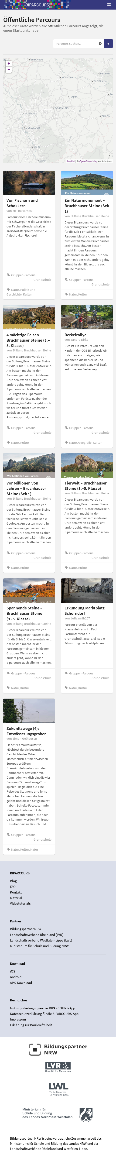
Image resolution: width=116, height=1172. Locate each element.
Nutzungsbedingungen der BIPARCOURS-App (42, 1008)
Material (16, 898)
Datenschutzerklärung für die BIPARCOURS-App (44, 1013)
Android (15, 977)
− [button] (8, 69)
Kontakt (16, 892)
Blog (13, 881)
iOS (12, 971)
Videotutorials (20, 903)
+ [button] (8, 63)
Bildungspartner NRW (25, 929)
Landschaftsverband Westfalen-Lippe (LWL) (41, 940)
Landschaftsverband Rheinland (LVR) (36, 934)
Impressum (18, 1019)
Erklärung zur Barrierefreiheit (31, 1025)
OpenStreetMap (88, 161)
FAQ (13, 886)
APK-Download (21, 982)
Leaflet (71, 161)
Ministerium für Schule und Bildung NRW (39, 946)
